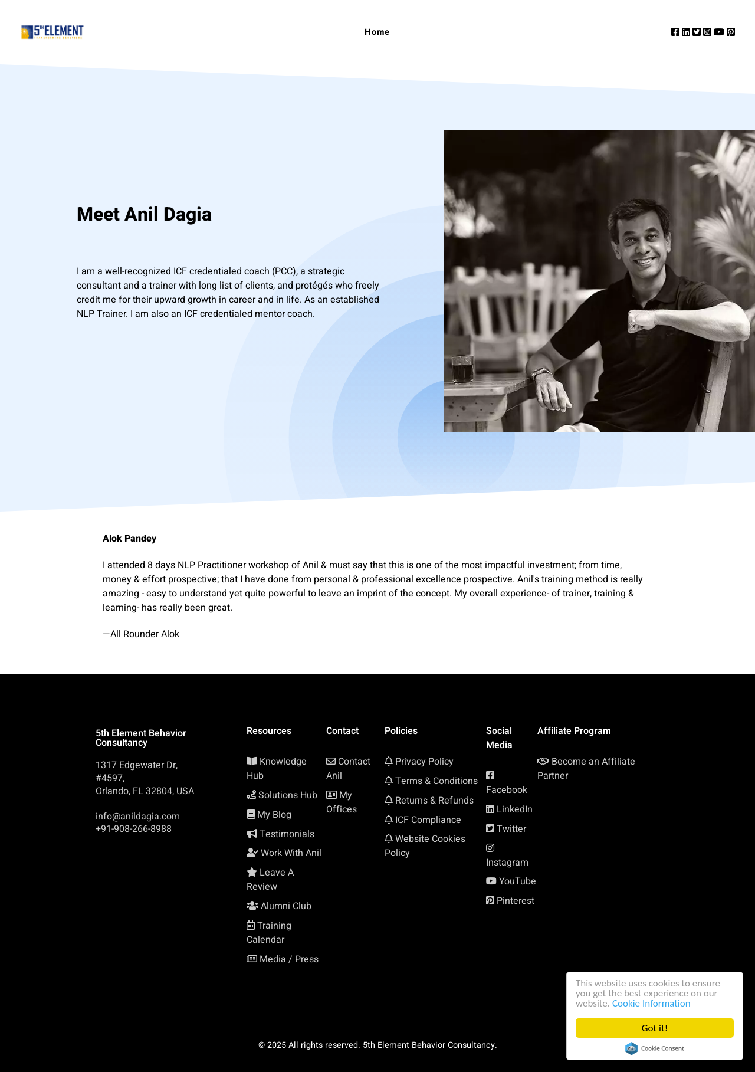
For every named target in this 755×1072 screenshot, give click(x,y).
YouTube (517, 881)
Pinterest (515, 901)
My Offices (341, 802)
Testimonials (287, 834)
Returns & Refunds (434, 801)
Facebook (506, 790)
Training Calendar (269, 933)
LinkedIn (515, 809)
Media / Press (289, 959)
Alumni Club (286, 906)
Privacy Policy (424, 762)
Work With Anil (291, 853)
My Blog (274, 815)
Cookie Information (651, 1003)
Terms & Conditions (436, 781)
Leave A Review (270, 880)
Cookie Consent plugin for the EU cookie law (654, 1048)
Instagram (507, 862)
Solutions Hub (287, 795)
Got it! (655, 1028)
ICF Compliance (428, 820)
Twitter (511, 829)
